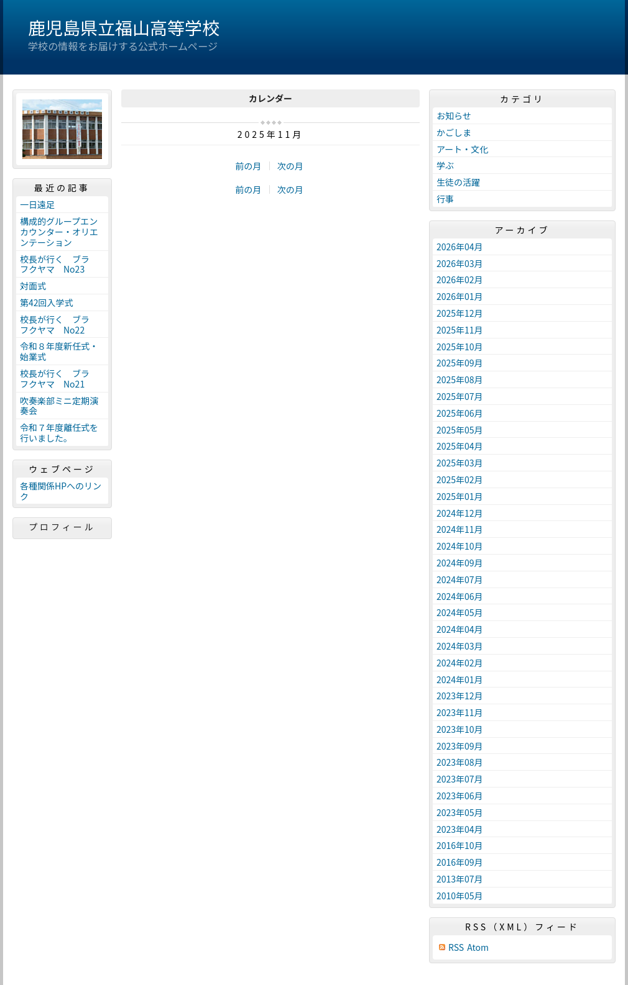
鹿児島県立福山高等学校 (123, 27)
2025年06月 (459, 413)
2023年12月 (459, 695)
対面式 (33, 285)
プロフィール (62, 526)
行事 (445, 199)
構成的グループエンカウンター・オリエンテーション (59, 231)
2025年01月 (459, 496)
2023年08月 (459, 762)
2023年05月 (459, 812)
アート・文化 (462, 149)
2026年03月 (459, 263)
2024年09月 (459, 562)
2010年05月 (459, 895)
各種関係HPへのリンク (60, 490)
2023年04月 (459, 829)
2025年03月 (459, 462)
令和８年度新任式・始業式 (59, 351)
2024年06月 (459, 596)
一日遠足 (37, 204)
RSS (456, 947)
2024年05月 (459, 612)
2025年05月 (459, 430)
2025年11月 (459, 330)
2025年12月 (459, 313)
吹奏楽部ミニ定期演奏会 (59, 405)
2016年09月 (459, 862)
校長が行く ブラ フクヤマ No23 (59, 264)
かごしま (453, 132)
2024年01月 (459, 679)
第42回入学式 (46, 302)
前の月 (248, 165)
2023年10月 (459, 729)
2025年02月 (459, 479)
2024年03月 (459, 646)
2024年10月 (459, 546)
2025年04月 (459, 446)
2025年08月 (459, 379)
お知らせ (453, 115)
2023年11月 (459, 712)
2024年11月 (459, 529)
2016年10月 (459, 845)
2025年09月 (459, 362)
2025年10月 (459, 346)
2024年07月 (459, 579)
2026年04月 (459, 246)
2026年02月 (459, 279)
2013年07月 (459, 879)
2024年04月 (459, 629)
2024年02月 (459, 662)
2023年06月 (459, 795)
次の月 (290, 165)
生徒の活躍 (458, 182)
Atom (478, 947)
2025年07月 (459, 396)
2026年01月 (459, 296)
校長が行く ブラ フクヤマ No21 (59, 378)
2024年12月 (459, 513)
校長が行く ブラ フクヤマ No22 (59, 324)
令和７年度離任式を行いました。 (59, 432)
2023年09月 (459, 746)
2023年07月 (459, 779)
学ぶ (445, 165)
